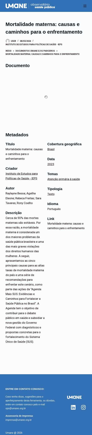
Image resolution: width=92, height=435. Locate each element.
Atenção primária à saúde (63, 179)
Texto (51, 194)
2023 (50, 164)
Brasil (51, 149)
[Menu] (84, 5)
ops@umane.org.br (16, 408)
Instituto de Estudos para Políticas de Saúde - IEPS (34, 44)
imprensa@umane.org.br (19, 420)
